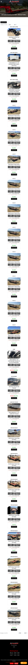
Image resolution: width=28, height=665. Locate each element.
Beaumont (8, 4)
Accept (12, 663)
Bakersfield (19, 4)
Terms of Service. (19, 662)
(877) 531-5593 (14, 645)
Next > (15, 24)
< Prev (10, 24)
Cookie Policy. (13, 662)
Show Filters (3, 22)
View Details (14, 48)
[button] (14, 647)
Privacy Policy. (8, 662)
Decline (16, 663)
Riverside (14, 4)
